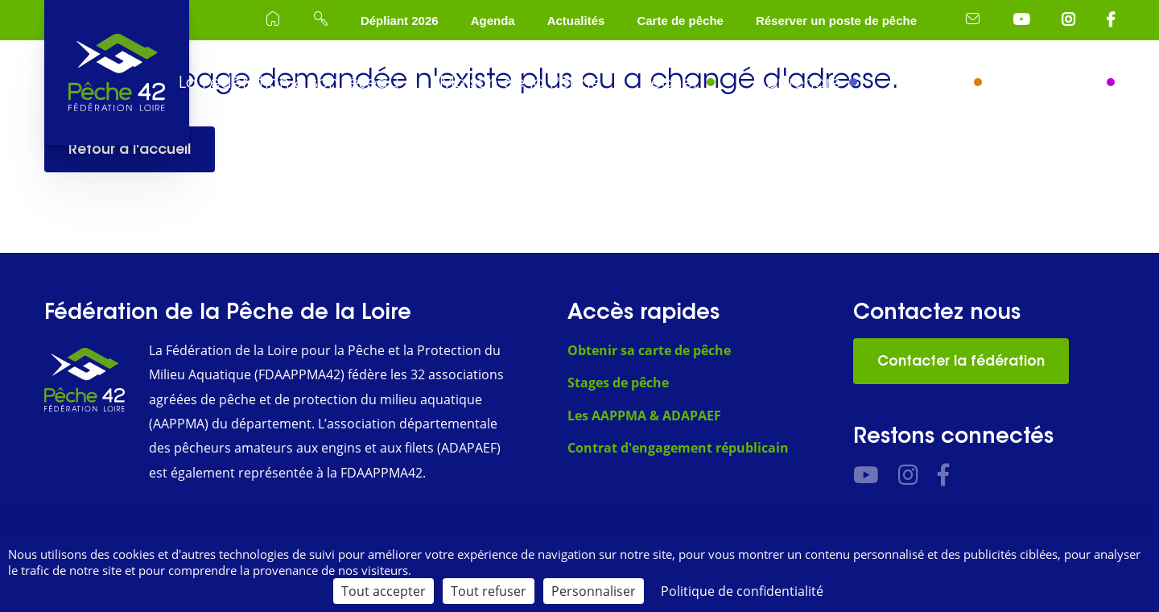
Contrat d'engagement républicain (678, 448)
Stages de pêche (618, 382)
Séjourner (1060, 82)
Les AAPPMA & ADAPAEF (644, 415)
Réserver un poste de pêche (836, 20)
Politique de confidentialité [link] (742, 591)
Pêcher (670, 82)
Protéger (931, 82)
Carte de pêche (680, 20)
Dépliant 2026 (400, 20)
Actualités (576, 20)
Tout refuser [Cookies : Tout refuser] (488, 591)
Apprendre (798, 82)
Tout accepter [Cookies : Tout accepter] (383, 591)
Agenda (493, 20)
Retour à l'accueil (129, 149)
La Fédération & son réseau (289, 82)
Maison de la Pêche (520, 82)
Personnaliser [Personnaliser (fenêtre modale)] (593, 591)
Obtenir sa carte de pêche (649, 350)
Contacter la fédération (961, 361)
